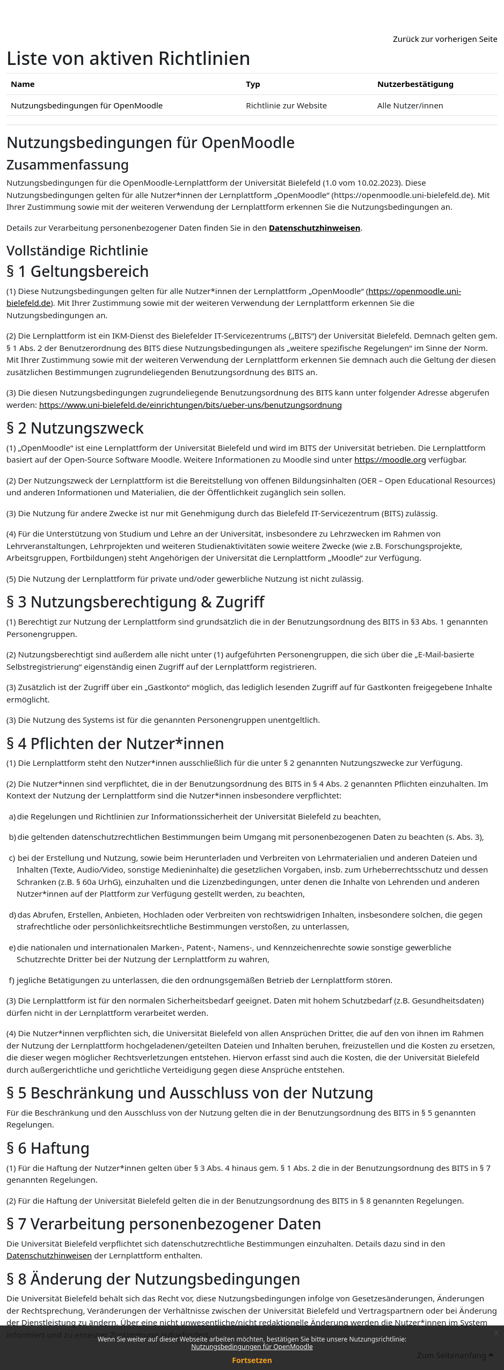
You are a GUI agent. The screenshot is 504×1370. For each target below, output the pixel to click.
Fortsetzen (252, 1360)
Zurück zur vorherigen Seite (445, 38)
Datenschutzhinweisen (314, 227)
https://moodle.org (390, 459)
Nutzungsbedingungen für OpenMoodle (252, 1346)
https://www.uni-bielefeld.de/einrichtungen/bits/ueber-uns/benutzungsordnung (190, 404)
